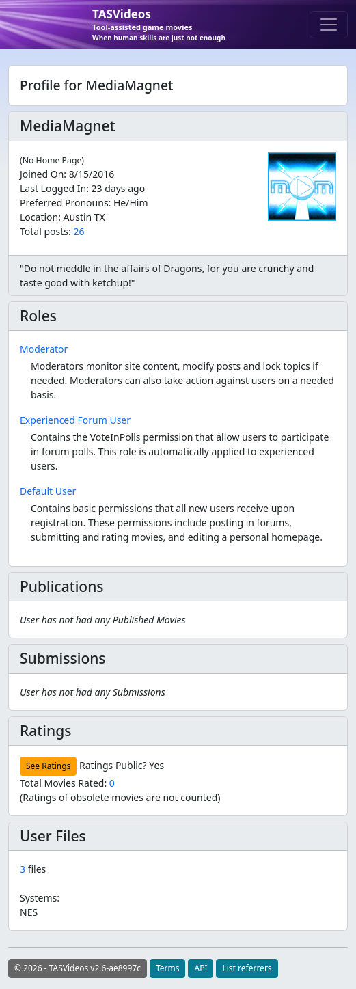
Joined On (42, 173)
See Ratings (48, 766)
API (200, 968)
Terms (168, 968)
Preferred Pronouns (64, 202)
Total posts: (45, 231)
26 (78, 231)
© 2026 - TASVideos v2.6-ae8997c (77, 968)
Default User (48, 491)
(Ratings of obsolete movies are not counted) (120, 797)
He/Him (130, 202)
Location (39, 217)
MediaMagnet (67, 125)
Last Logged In (53, 188)
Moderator (44, 348)
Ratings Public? (113, 765)
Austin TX (84, 217)
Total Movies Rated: (67, 782)
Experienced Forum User (75, 420)
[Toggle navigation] (329, 24)
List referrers (246, 968)
